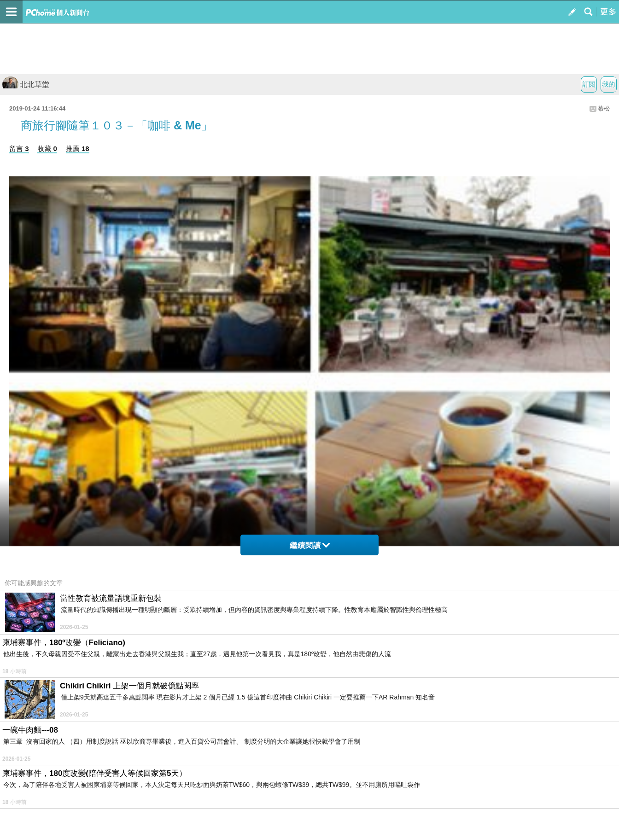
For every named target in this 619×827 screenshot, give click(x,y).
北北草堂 (25, 84)
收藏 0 (47, 148)
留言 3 (19, 148)
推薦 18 (77, 148)
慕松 (604, 108)
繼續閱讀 (310, 545)
